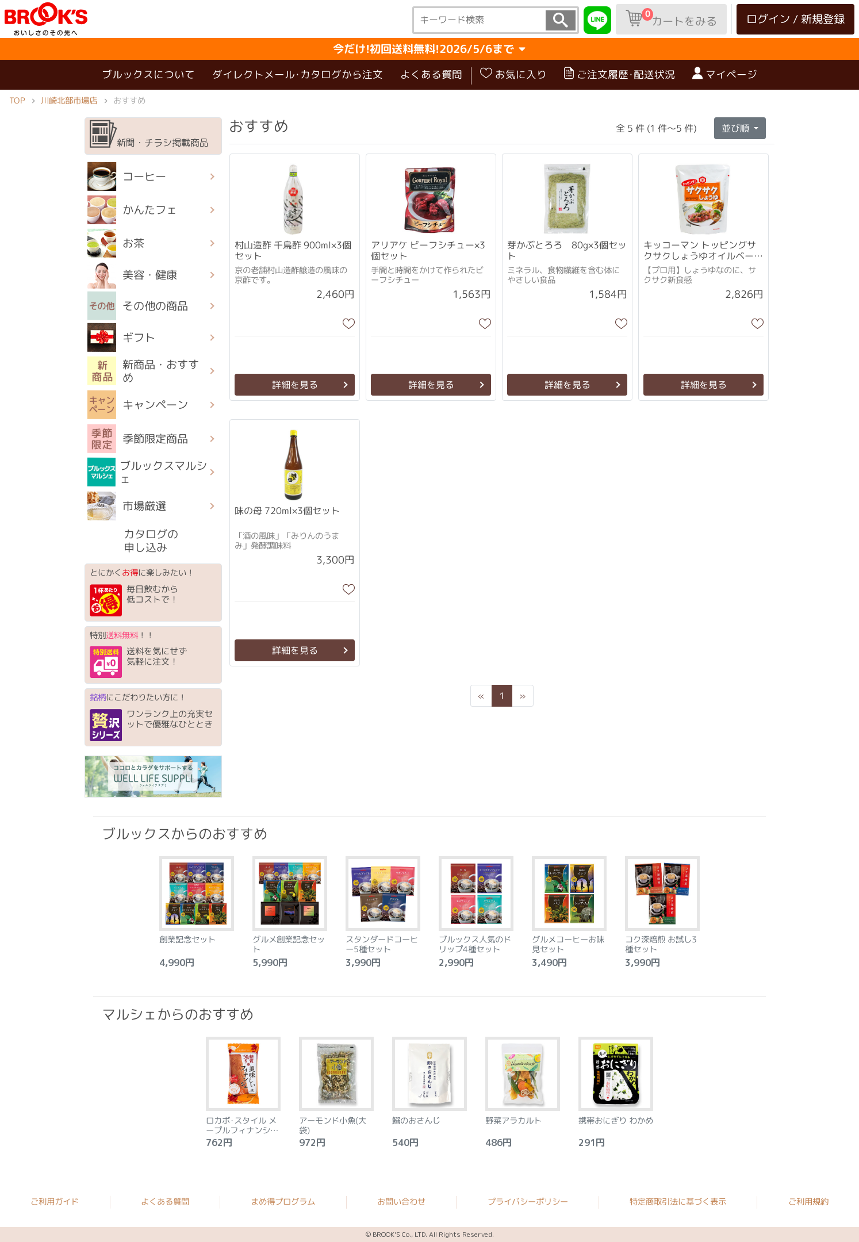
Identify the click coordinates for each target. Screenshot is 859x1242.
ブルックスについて (148, 74)
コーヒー (126, 176)
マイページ (724, 74)
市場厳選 (126, 506)
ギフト (121, 337)
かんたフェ (132, 209)
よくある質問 (431, 74)
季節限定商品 (137, 438)
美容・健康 (132, 274)
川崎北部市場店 (69, 100)
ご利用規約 (808, 1202)
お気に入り (513, 74)
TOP (17, 100)
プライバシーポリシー (528, 1202)
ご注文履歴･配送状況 (619, 74)
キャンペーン (137, 404)
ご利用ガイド (54, 1202)
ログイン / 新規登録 (795, 18)
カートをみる (671, 18)
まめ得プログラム (283, 1202)
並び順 (736, 127)
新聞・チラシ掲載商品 (149, 134)
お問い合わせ (401, 1202)
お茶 (115, 243)
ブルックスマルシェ (147, 472)
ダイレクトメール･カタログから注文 (297, 74)
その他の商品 (137, 306)
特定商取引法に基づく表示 (678, 1202)
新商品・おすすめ (143, 370)
